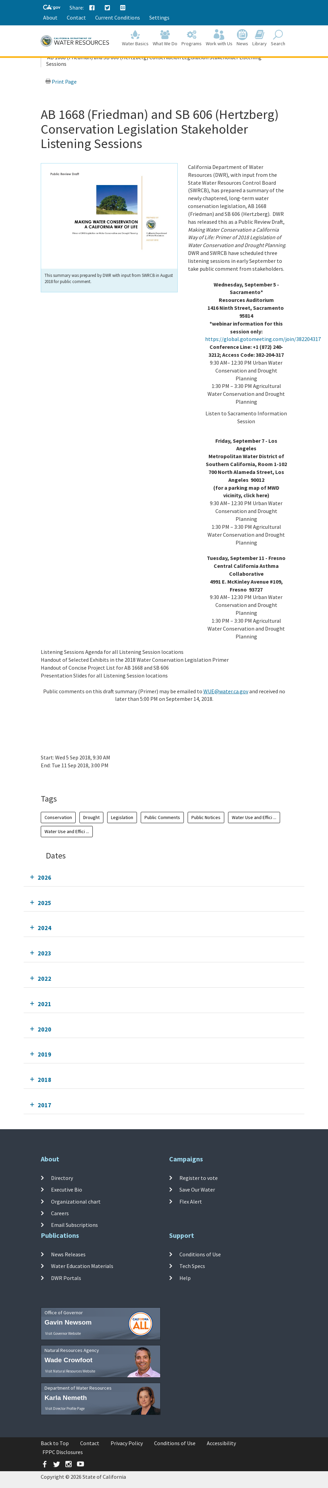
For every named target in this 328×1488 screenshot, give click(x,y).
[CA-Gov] (51, 8)
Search (278, 38)
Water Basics (135, 38)
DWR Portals (66, 1277)
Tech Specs (192, 1266)
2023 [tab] (44, 953)
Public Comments (162, 817)
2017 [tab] (44, 1105)
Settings (159, 17)
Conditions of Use (200, 1254)
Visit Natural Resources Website (70, 1371)
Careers (60, 1213)
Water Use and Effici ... (254, 817)
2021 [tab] (44, 1004)
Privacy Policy (127, 1443)
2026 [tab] (44, 877)
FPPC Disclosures (62, 1452)
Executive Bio (66, 1189)
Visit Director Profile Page (65, 1408)
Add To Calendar (67, 779)
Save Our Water (197, 1189)
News (242, 38)
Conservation (58, 817)
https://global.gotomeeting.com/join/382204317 (263, 339)
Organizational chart (76, 1201)
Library (259, 38)
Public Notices (205, 817)
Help (185, 1277)
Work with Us (219, 38)
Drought (91, 817)
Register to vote (198, 1177)
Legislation (122, 817)
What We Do (165, 38)
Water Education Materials (82, 1266)
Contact (76, 17)
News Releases (68, 1254)
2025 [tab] (44, 903)
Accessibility (221, 1443)
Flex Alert (190, 1201)
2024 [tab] (44, 928)
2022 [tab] (44, 979)
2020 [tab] (44, 1029)
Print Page (61, 81)
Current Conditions (117, 17)
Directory (62, 1177)
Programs (191, 38)
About (50, 17)
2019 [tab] (44, 1054)
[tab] (164, 877)
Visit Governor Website (63, 1333)
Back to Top (55, 1443)
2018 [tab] (44, 1080)
